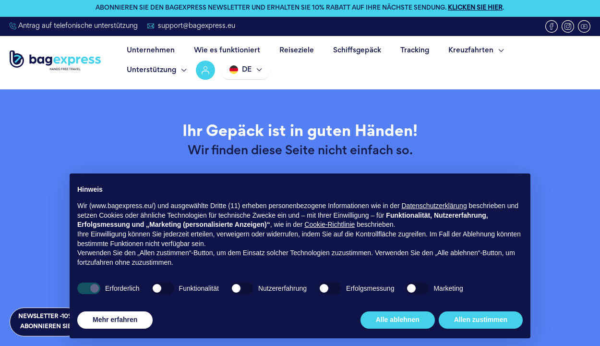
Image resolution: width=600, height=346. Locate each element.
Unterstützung (510, 50)
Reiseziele (282, 50)
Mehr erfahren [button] (115, 319)
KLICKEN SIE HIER (475, 9)
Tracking (388, 50)
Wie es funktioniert (218, 50)
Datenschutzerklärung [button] (434, 206)
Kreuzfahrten (439, 50)
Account (562, 50)
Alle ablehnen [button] (398, 319)
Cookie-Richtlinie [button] (329, 224)
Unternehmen (148, 50)
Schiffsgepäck (337, 50)
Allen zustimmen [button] (480, 319)
